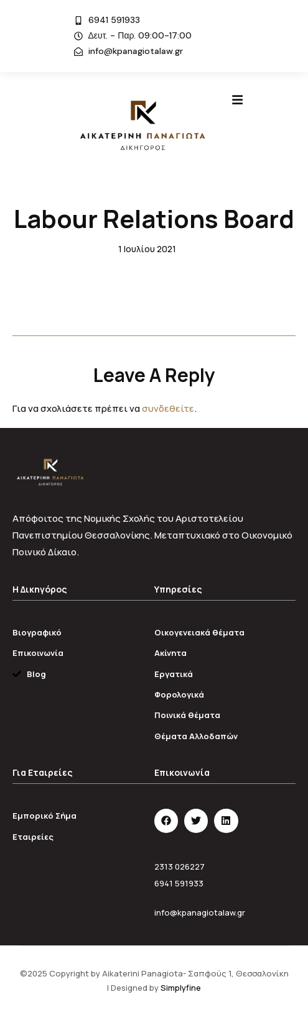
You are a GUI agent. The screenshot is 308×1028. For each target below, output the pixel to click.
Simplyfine (181, 987)
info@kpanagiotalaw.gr (199, 912)
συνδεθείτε (168, 408)
